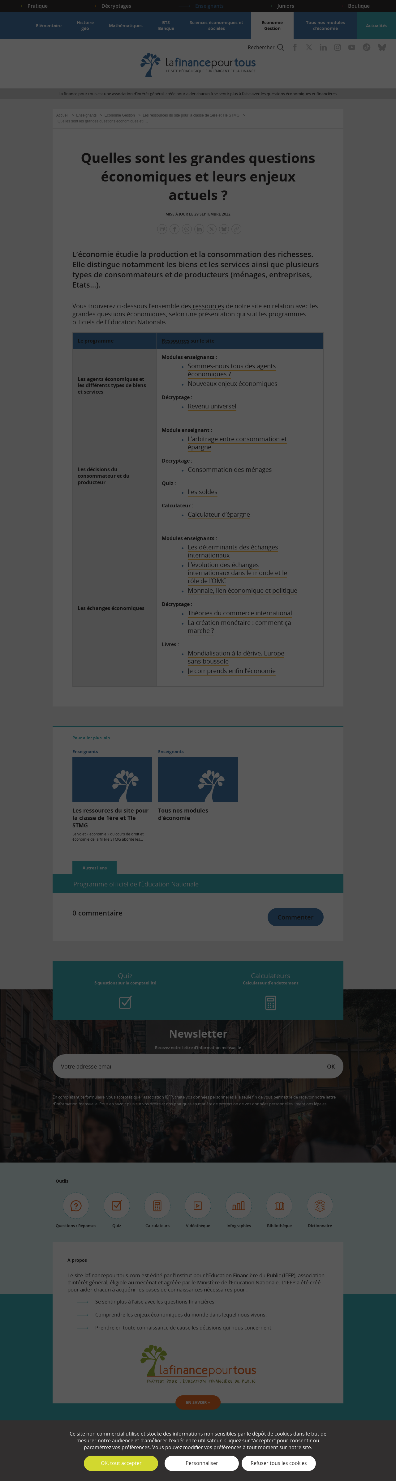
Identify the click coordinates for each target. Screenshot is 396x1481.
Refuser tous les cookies (279, 1463)
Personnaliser (202, 1463)
